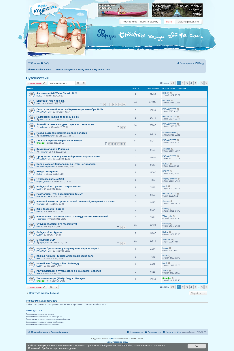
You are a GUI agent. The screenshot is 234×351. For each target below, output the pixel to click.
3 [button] (187, 83)
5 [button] (195, 83)
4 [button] (191, 83)
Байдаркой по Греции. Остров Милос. (59, 186)
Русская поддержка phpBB (117, 342)
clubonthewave (47, 136)
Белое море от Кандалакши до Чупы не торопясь (66, 164)
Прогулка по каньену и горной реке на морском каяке (68, 156)
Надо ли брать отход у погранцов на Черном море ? (68, 248)
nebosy (40, 211)
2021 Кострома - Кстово (51, 209)
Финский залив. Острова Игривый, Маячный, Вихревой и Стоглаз (76, 201)
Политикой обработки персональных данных (53, 348)
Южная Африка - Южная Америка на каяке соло (65, 256)
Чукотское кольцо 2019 (50, 179)
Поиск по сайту (129, 21)
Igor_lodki (44, 243)
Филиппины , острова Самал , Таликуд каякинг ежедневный (73, 216)
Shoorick (41, 143)
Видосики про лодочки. (51, 100)
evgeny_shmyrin (44, 181)
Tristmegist (41, 219)
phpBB (111, 339)
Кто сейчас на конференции (42, 301)
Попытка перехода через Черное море (59, 140)
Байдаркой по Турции (50, 232)
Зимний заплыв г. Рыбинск (53, 149)
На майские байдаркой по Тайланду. (58, 263)
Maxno (166, 248)
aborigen (40, 103)
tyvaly (39, 189)
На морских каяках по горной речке (58, 116)
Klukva (166, 232)
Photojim (166, 100)
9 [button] (202, 83)
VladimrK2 (167, 239)
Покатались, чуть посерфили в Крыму (60, 194)
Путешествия (37, 78)
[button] (173, 83)
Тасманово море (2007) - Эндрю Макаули (61, 278)
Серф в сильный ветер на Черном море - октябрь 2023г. (70, 109)
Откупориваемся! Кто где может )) (57, 224)
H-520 (165, 256)
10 (120, 104)
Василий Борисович (46, 166)
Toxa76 (43, 152)
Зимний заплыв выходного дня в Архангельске (65, 124)
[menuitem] (45, 63)
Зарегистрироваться (188, 21)
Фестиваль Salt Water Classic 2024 (57, 93)
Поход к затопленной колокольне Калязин (62, 133)
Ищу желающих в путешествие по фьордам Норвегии (69, 271)
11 (124, 104)
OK (196, 346)
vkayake (40, 204)
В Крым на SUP (46, 239)
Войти (169, 21)
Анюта (39, 273)
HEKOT (40, 96)
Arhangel (44, 127)
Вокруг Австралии (47, 171)
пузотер (166, 224)
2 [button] (183, 83)
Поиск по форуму (149, 21)
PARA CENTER (44, 112)
